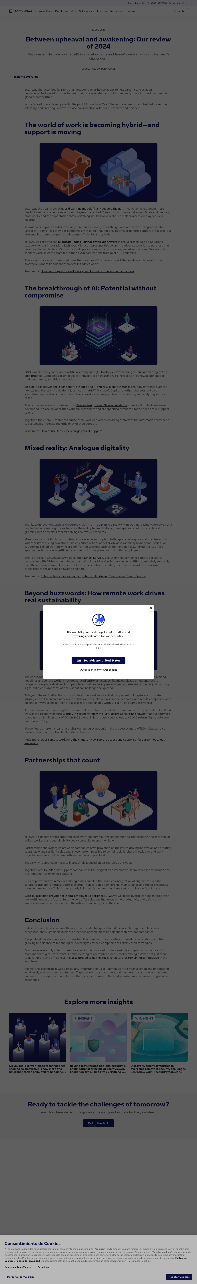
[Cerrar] (151, 608)
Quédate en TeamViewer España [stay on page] (98, 669)
